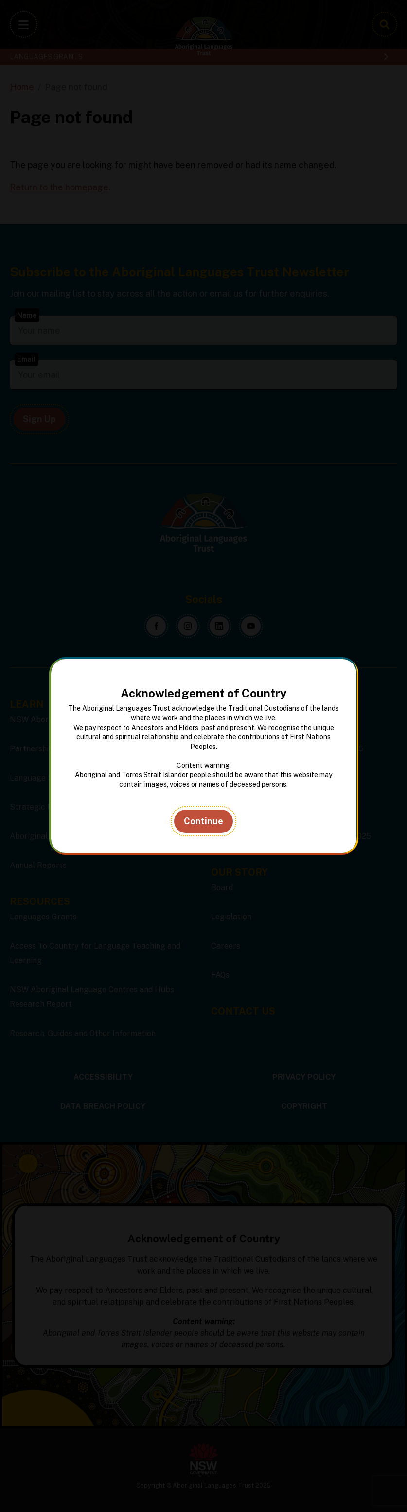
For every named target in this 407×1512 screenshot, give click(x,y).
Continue (203, 821)
